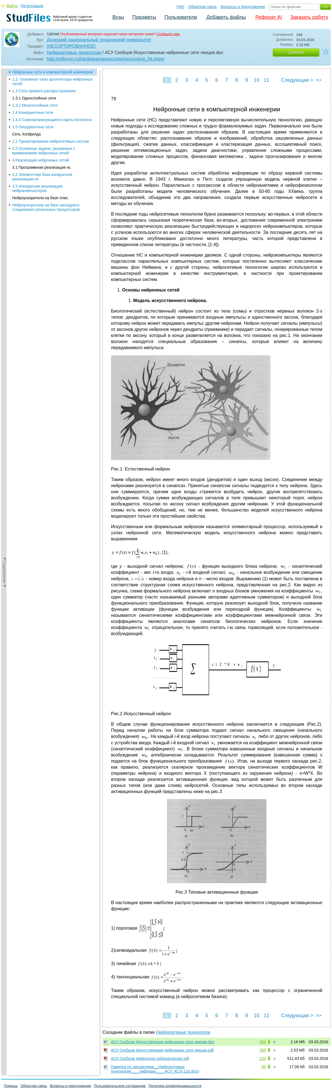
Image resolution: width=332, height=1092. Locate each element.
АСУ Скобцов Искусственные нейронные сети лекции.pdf (162, 1050)
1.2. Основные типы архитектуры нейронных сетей (52, 81)
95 (263, 1067)
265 (262, 1050)
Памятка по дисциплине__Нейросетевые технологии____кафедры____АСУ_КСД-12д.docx (155, 1069)
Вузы (118, 17)
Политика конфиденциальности (175, 1086)
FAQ (180, 6)
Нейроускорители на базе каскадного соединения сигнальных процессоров (46, 207)
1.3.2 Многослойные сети (35, 105)
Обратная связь (202, 6)
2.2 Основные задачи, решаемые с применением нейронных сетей (43, 150)
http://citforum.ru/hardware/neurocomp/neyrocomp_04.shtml (105, 59)
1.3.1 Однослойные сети (34, 98)
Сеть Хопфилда (26, 134)
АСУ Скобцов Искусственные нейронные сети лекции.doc (162, 1042)
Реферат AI (268, 17)
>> (318, 80)
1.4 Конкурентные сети (32, 112)
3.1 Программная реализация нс (41, 167)
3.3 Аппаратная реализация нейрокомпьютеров (37, 188)
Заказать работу (309, 17)
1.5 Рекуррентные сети (32, 127)
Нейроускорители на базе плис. (40, 198)
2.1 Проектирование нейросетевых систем (50, 141)
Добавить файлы (226, 17)
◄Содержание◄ (4, 165)
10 (256, 80)
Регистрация (32, 6)
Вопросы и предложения (243, 6)
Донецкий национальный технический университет (99, 39)
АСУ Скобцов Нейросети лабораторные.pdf (150, 1058)
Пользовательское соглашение (120, 1086)
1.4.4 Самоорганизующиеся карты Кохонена (52, 119)
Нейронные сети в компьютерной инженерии (52, 72)
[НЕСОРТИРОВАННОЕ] (71, 46)
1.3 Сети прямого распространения (44, 91)
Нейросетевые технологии (74, 52)
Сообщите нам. (168, 34)
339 (262, 1042)
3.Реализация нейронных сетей (40, 160)
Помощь (11, 1086)
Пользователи (180, 17)
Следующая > (297, 80)
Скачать (296, 52)
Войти (12, 6)
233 (262, 1058)
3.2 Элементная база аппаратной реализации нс (42, 176)
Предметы (144, 17)
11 (266, 80)
